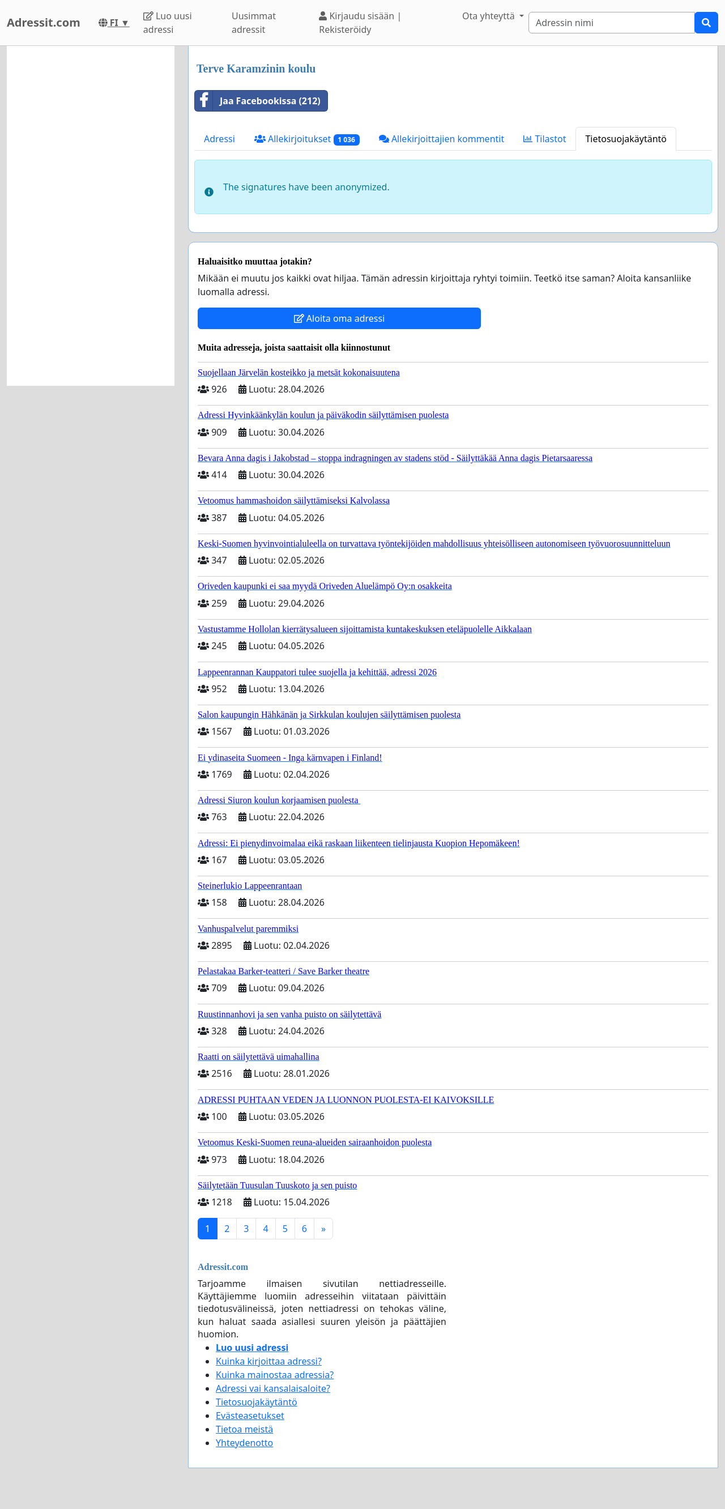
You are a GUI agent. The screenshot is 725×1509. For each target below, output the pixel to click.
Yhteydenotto (244, 1442)
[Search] (611, 22)
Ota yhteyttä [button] (489, 16)
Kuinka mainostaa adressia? (275, 1375)
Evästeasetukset (250, 1415)
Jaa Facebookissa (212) (258, 101)
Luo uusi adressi (167, 23)
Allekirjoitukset (307, 139)
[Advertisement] (90, 216)
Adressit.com (43, 22)
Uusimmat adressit (254, 23)
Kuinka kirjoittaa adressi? (269, 1361)
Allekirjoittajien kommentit (441, 139)
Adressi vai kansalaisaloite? (273, 1388)
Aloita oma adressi (339, 318)
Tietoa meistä (244, 1429)
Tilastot (544, 139)
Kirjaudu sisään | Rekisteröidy (360, 23)
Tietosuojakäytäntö (626, 139)
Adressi (219, 139)
